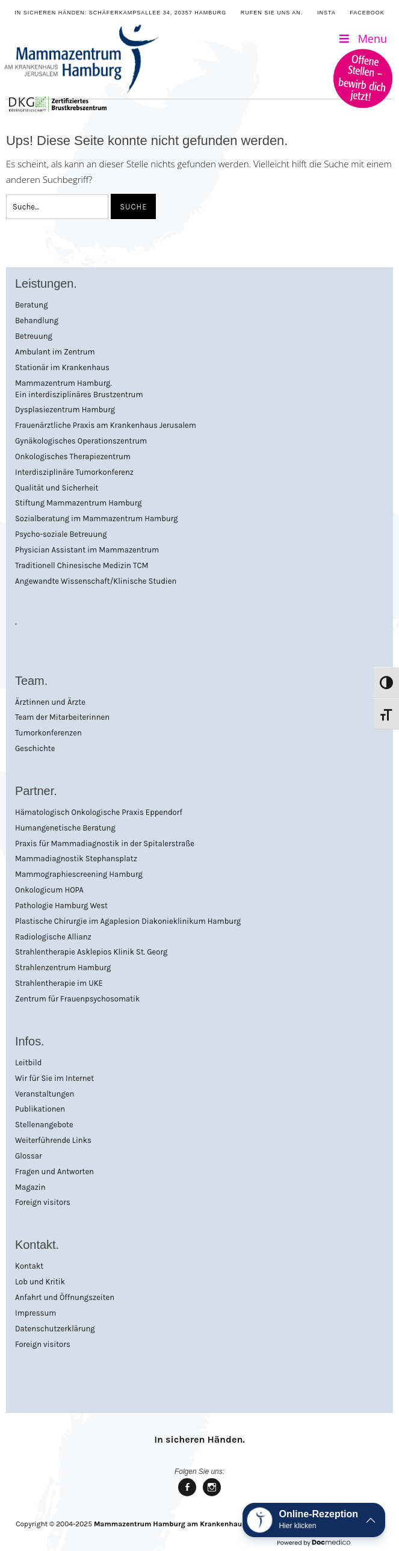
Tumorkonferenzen (48, 732)
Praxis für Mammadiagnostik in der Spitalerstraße (104, 843)
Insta (326, 13)
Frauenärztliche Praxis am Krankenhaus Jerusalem (105, 425)
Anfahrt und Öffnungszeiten (64, 1297)
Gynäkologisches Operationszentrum (81, 440)
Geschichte (35, 748)
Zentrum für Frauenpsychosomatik (77, 998)
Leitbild (28, 1062)
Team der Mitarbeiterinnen (62, 717)
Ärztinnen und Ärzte (50, 702)
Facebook (367, 13)
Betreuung (33, 336)
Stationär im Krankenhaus (62, 367)
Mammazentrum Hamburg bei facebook (187, 1495)
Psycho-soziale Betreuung (61, 534)
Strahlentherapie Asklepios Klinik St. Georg (91, 951)
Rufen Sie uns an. (272, 13)
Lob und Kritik (40, 1281)
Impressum (35, 1312)
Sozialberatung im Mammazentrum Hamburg (96, 518)
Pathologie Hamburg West (61, 905)
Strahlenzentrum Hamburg (63, 967)
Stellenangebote (44, 1124)
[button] (314, 1520)
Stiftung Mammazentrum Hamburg (78, 502)
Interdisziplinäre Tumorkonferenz (74, 472)
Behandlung (36, 320)
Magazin (30, 1187)
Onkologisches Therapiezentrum (73, 456)
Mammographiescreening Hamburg (79, 874)
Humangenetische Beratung (65, 827)
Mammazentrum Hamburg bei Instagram (212, 1495)
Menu (362, 38)
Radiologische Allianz (53, 936)
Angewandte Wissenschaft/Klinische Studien (95, 581)
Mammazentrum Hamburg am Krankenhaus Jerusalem (188, 1524)
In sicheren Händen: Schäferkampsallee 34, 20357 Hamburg (120, 13)
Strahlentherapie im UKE (59, 983)
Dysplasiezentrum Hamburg (65, 409)
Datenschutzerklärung (55, 1328)
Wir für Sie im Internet (54, 1078)
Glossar (28, 1155)
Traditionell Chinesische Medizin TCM (82, 565)
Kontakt (29, 1266)
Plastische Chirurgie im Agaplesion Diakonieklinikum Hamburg (128, 921)
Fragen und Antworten (54, 1171)
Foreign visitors (42, 1202)
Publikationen (40, 1108)
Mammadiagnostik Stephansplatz (76, 858)
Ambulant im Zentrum (55, 351)
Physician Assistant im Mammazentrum (87, 549)
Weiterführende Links (53, 1140)
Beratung (31, 304)
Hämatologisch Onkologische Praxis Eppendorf (98, 812)
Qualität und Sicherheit (56, 487)
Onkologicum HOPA (49, 889)
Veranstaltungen (44, 1093)
